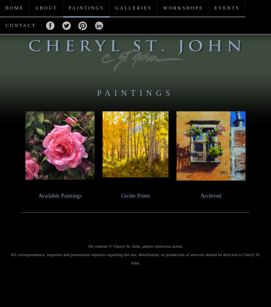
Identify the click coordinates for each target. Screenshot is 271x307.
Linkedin (99, 25)
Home (14, 8)
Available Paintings (60, 196)
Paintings (86, 8)
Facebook (50, 25)
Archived (211, 196)
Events (227, 8)
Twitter (66, 25)
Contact (21, 25)
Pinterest (82, 25)
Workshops (183, 8)
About (46, 8)
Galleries (133, 8)
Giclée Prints (135, 196)
